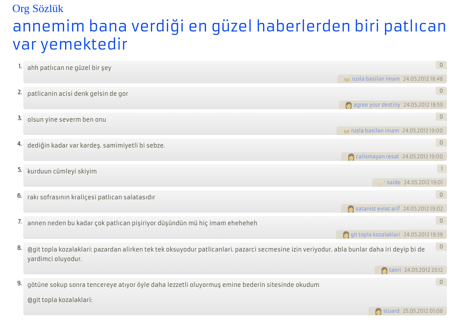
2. (20, 92)
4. (19, 144)
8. (19, 248)
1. (20, 66)
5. (20, 169)
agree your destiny (376, 105)
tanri (395, 270)
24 (406, 79)
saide (393, 182)
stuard (391, 311)
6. (19, 195)
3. (20, 118)
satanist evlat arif (378, 209)
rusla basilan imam (376, 79)
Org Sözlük (38, 8)
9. (19, 283)
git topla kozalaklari (375, 235)
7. (20, 221)
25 (406, 311)
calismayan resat (377, 157)
